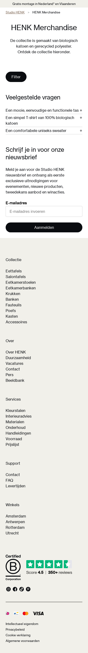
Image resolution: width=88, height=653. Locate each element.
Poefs (11, 310)
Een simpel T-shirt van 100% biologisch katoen (40, 120)
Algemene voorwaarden (22, 640)
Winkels (12, 504)
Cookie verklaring (18, 635)
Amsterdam (16, 516)
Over (10, 340)
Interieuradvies (18, 416)
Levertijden (15, 486)
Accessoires (16, 322)
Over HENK (16, 352)
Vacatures (14, 363)
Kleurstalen (15, 410)
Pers (9, 374)
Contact (13, 369)
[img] (49, 567)
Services (13, 399)
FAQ (9, 480)
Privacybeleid (15, 629)
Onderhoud (16, 427)
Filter (16, 76)
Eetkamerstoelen (21, 282)
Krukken (13, 293)
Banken (12, 299)
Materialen (15, 421)
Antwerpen (15, 521)
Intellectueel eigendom (22, 623)
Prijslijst (12, 444)
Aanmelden (44, 227)
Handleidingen (18, 433)
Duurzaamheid (18, 357)
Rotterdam (15, 527)
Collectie (13, 259)
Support (13, 463)
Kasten (12, 316)
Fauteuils (13, 305)
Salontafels (16, 276)
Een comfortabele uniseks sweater (36, 130)
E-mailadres (16, 203)
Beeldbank (15, 380)
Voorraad (14, 438)
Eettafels (14, 271)
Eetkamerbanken (21, 288)
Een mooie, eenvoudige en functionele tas (42, 110)
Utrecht (12, 533)
